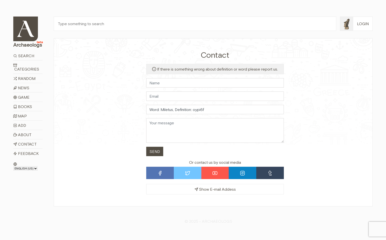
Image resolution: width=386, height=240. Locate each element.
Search (23, 56)
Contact (25, 144)
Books (22, 106)
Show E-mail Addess (215, 189)
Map (20, 116)
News (21, 88)
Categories (26, 67)
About (22, 134)
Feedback (26, 153)
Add (19, 125)
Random (24, 78)
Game (21, 97)
